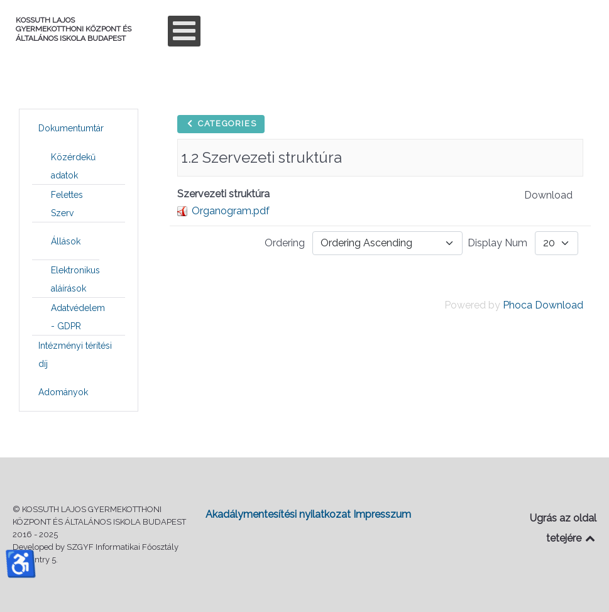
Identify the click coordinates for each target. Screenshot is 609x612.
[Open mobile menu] (184, 31)
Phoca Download (543, 305)
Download (548, 195)
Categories (221, 123)
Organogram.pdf (231, 211)
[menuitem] (71, 128)
